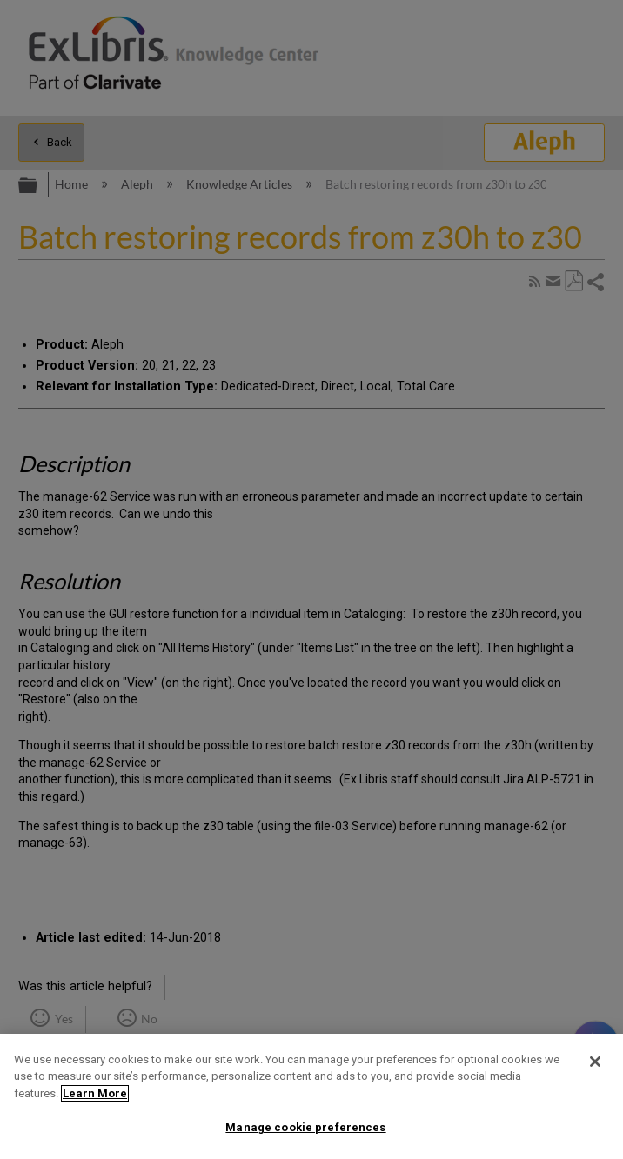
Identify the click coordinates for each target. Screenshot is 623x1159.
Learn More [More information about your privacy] (95, 1093)
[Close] (595, 1061)
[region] (311, 1096)
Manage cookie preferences (305, 1127)
